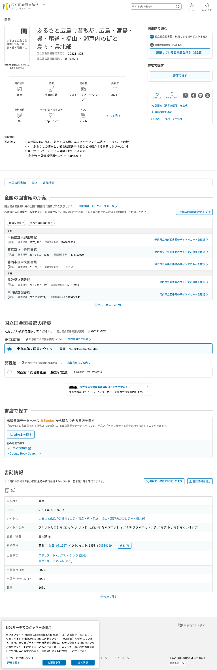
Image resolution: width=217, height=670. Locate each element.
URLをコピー (171, 95)
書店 (34, 182)
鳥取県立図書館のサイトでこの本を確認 (184, 282)
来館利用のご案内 (80, 339)
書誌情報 (48, 182)
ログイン (207, 6)
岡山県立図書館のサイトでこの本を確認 (184, 294)
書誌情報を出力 (161, 112)
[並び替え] (16, 223)
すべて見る (113, 115)
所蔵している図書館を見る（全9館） (180, 52)
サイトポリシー (123, 658)
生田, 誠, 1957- (58, 545)
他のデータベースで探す (166, 119)
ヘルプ (191, 6)
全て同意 (83, 662)
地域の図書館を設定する (196, 212)
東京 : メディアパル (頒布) (55, 561)
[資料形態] (41, 223)
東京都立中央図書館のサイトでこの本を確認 (181, 252)
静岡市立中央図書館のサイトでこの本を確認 (181, 264)
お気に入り (157, 95)
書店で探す (180, 75)
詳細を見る (13, 662)
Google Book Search (26, 453)
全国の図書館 (17, 182)
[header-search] (156, 6)
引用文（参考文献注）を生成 (169, 105)
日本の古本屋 (20, 448)
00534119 (105, 545)
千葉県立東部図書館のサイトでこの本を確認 (181, 239)
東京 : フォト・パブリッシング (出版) (63, 555)
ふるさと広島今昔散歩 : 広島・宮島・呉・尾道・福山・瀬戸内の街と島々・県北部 (92, 518)
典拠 (124, 545)
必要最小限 (54, 662)
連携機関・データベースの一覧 (98, 206)
